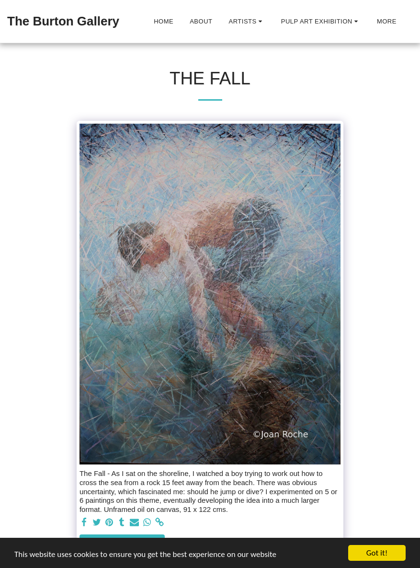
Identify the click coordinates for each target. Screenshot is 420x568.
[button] (246, 21)
